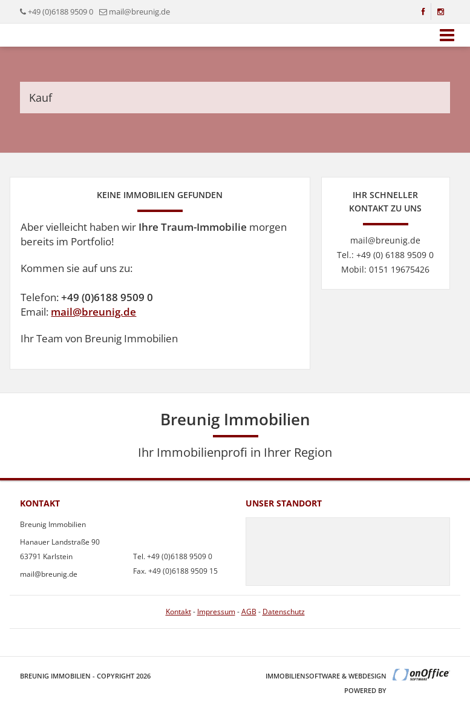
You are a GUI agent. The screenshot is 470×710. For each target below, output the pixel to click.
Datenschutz (284, 611)
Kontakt (178, 611)
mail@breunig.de (93, 312)
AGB (248, 611)
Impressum (216, 611)
